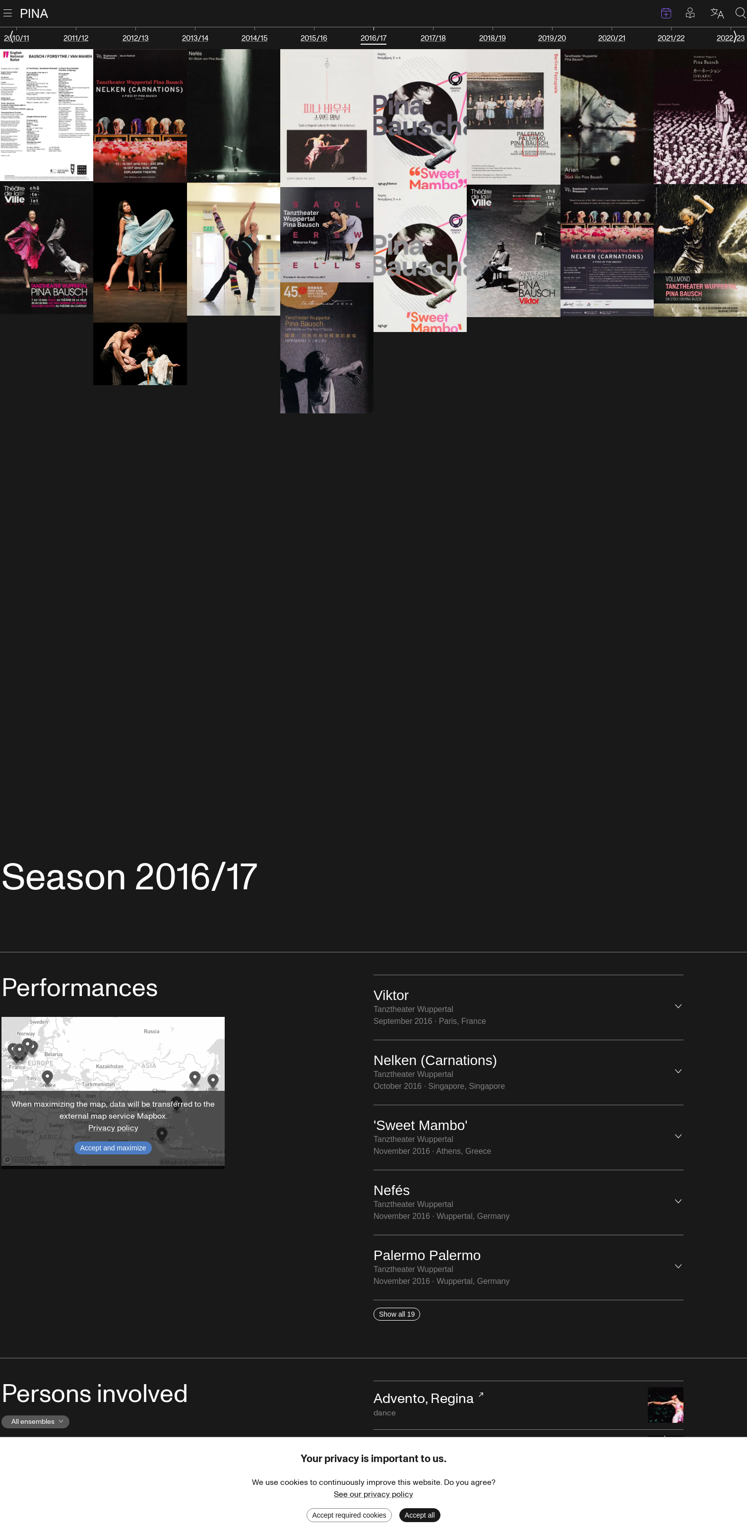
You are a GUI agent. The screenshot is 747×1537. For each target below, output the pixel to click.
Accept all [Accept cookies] (420, 1515)
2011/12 (75, 38)
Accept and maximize (113, 1148)
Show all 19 (397, 1314)
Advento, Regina (424, 1398)
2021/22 (671, 38)
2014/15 (255, 38)
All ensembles (39, 1421)
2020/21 (611, 38)
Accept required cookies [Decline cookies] (349, 1515)
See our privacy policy (373, 1494)
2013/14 (195, 38)
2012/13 (136, 38)
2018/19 (492, 38)
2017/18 (433, 38)
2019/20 (552, 38)
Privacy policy (113, 1128)
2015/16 (314, 38)
